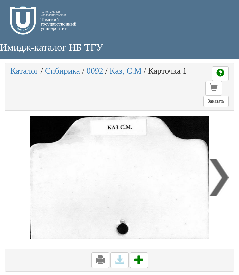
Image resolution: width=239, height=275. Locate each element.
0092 (94, 70)
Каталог (24, 70)
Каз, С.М (126, 70)
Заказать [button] (216, 101)
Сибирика (62, 70)
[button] (213, 88)
